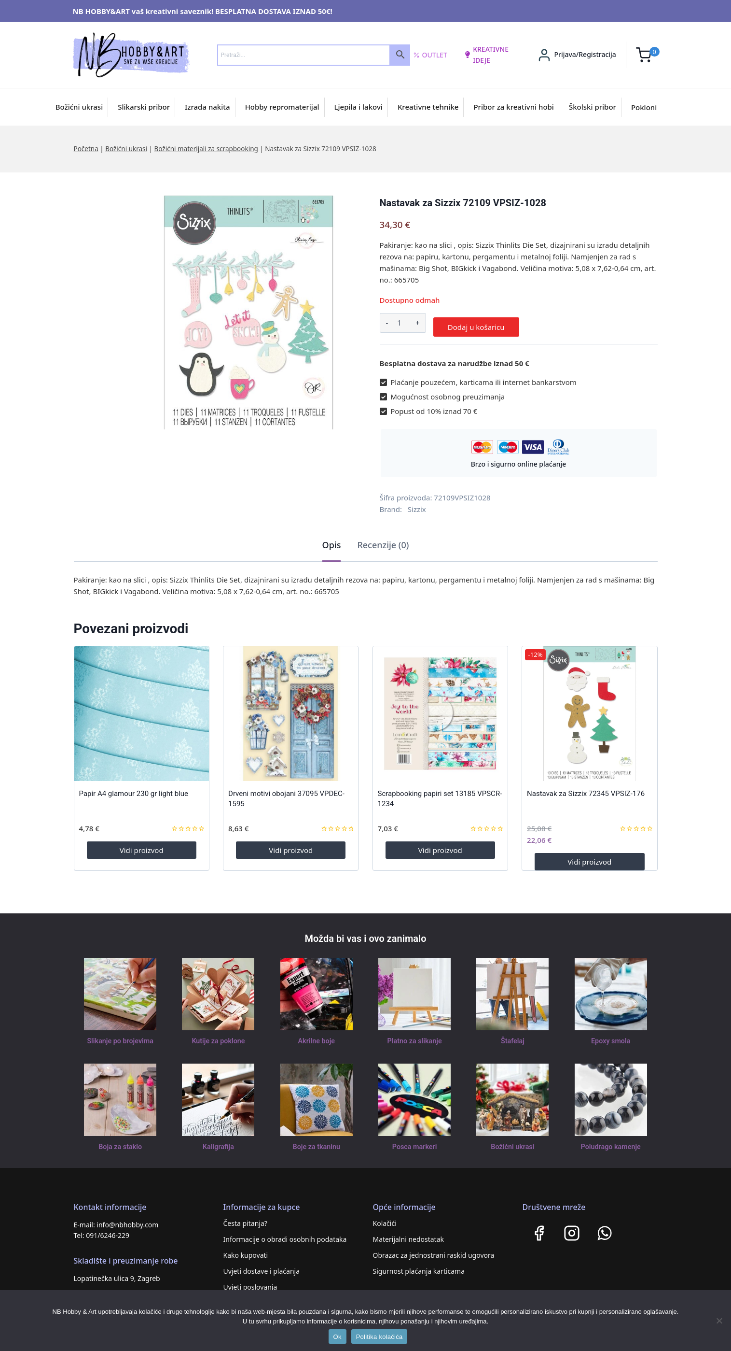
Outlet (430, 55)
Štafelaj (512, 1037)
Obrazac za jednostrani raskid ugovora (434, 1251)
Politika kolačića (379, 1336)
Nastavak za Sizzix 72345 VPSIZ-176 (586, 790)
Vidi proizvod (142, 847)
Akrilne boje (316, 1037)
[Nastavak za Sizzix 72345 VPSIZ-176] (589, 709)
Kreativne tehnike (428, 107)
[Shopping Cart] (648, 55)
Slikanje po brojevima (120, 1037)
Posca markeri (414, 1143)
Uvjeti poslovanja (250, 1283)
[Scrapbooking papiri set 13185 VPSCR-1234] (440, 709)
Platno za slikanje (414, 1037)
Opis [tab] (331, 541)
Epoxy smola (610, 1037)
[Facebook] (539, 1229)
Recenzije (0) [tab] (383, 541)
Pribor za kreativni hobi (513, 107)
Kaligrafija (218, 1143)
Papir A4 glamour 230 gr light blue (134, 790)
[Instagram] (571, 1229)
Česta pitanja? (245, 1219)
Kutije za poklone (218, 1037)
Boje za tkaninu (316, 1143)
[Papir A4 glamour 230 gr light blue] (141, 709)
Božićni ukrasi (79, 107)
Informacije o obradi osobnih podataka (285, 1235)
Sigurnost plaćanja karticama (419, 1267)
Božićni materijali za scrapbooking (206, 148)
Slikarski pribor (144, 107)
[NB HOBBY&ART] (131, 54)
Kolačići (385, 1219)
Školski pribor (592, 107)
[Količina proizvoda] (399, 323)
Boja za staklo (120, 1143)
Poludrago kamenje (610, 1143)
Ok (337, 1336)
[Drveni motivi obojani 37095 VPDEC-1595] (290, 709)
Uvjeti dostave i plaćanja (261, 1267)
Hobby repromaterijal (282, 107)
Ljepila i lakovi (358, 107)
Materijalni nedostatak (408, 1235)
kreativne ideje (486, 54)
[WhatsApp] (604, 1229)
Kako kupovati (245, 1251)
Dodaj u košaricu (476, 322)
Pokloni (644, 107)
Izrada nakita (207, 107)
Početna (86, 148)
